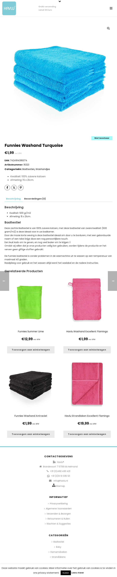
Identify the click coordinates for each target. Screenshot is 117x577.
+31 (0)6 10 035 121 (60, 475)
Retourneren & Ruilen (58, 518)
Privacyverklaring (58, 503)
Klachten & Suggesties (58, 523)
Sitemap (60, 486)
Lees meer (77, 572)
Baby (57, 546)
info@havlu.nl (61, 480)
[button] (108, 28)
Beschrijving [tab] (13, 198)
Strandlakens (58, 556)
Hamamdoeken (58, 551)
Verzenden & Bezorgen (58, 513)
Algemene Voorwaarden (58, 508)
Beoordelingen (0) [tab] (35, 198)
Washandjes (42, 169)
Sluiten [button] (65, 572)
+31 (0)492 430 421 (60, 471)
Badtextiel (28, 169)
